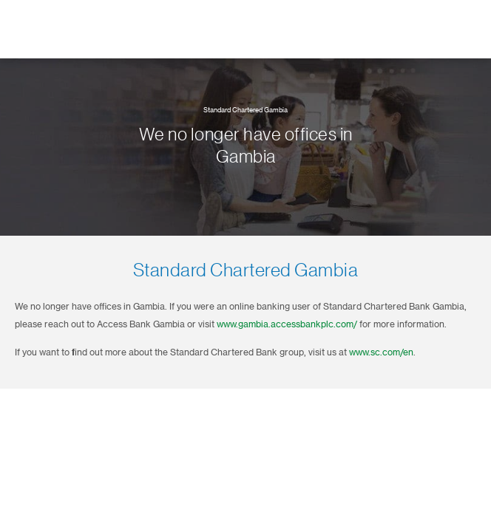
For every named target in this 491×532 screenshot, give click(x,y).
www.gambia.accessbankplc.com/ (287, 324)
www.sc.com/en (381, 352)
